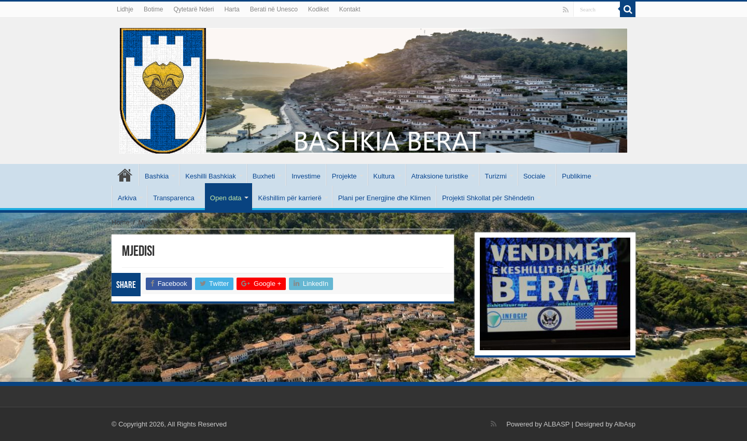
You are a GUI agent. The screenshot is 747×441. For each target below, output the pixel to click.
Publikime (576, 176)
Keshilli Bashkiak (210, 176)
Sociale (534, 176)
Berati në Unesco (274, 9)
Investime (306, 176)
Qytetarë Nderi (193, 9)
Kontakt (350, 9)
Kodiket (318, 9)
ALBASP (557, 424)
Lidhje (125, 9)
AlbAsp (624, 424)
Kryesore (125, 175)
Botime (153, 9)
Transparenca (174, 198)
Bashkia (157, 176)
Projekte (344, 176)
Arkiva (127, 198)
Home (121, 222)
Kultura (384, 176)
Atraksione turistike (439, 176)
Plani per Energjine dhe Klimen (384, 198)
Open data (226, 198)
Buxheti (264, 176)
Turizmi (496, 176)
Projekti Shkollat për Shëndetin (488, 198)
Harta (231, 9)
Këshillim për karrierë (290, 198)
